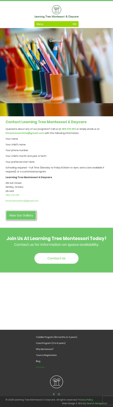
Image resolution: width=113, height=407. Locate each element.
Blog (38, 361)
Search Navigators (97, 403)
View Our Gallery (21, 215)
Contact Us (56, 258)
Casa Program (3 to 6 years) (50, 343)
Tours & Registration (46, 355)
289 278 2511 (69, 129)
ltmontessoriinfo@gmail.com (25, 133)
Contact (40, 367)
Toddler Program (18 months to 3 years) (56, 337)
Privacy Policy (85, 399)
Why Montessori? (45, 349)
